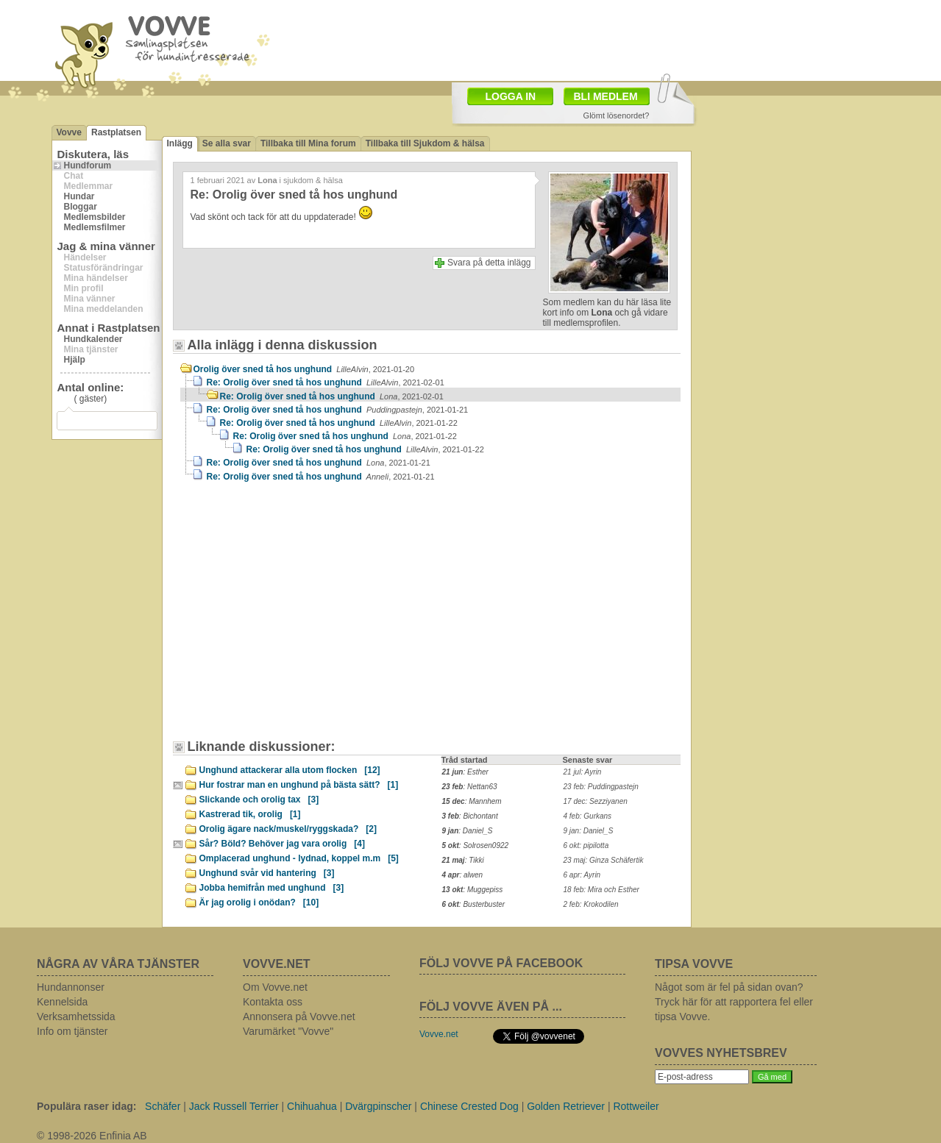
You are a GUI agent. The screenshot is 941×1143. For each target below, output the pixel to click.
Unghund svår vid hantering (267, 873)
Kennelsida (62, 1002)
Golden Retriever (566, 1106)
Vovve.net (438, 1034)
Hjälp (74, 360)
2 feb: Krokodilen (591, 904)
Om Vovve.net (275, 987)
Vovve (69, 132)
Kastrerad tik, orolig (250, 814)
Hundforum (88, 165)
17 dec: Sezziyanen (596, 801)
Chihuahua (312, 1106)
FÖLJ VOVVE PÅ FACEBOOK (501, 963)
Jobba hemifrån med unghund (271, 888)
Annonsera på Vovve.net (299, 1016)
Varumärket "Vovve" (288, 1031)
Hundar (79, 196)
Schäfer (162, 1106)
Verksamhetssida (76, 1016)
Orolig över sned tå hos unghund (304, 369)
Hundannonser (70, 987)
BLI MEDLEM (606, 96)
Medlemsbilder (95, 217)
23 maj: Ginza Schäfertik (604, 860)
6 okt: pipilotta (586, 845)
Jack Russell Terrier (234, 1106)
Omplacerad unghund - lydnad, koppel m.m (299, 858)
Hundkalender (93, 339)
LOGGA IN (511, 96)
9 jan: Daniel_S (589, 831)
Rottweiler (635, 1106)
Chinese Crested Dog (469, 1106)
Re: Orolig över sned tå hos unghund (325, 382)
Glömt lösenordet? (616, 115)
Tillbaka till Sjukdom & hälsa (425, 143)
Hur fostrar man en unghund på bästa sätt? (299, 785)
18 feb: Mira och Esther (601, 890)
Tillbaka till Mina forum (308, 143)
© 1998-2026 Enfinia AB (92, 1136)
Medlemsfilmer (95, 227)
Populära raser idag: (86, 1106)
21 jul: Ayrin (583, 772)
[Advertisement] (305, 618)
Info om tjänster (72, 1031)
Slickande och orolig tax (259, 799)
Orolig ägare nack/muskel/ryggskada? (288, 829)
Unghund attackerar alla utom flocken (289, 770)
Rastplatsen (116, 132)
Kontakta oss (272, 1002)
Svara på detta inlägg (488, 262)
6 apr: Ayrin (582, 875)
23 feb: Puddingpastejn (601, 787)
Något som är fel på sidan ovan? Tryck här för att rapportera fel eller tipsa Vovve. (734, 1001)
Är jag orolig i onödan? (259, 902)
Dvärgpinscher (378, 1106)
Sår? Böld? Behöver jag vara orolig (282, 843)
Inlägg (180, 143)
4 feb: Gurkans (588, 816)
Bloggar (80, 207)
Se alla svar (226, 143)
